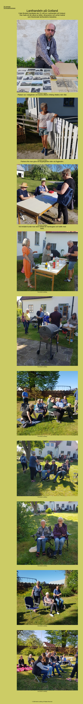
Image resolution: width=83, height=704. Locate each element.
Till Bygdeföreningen (9, 8)
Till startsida (7, 6)
